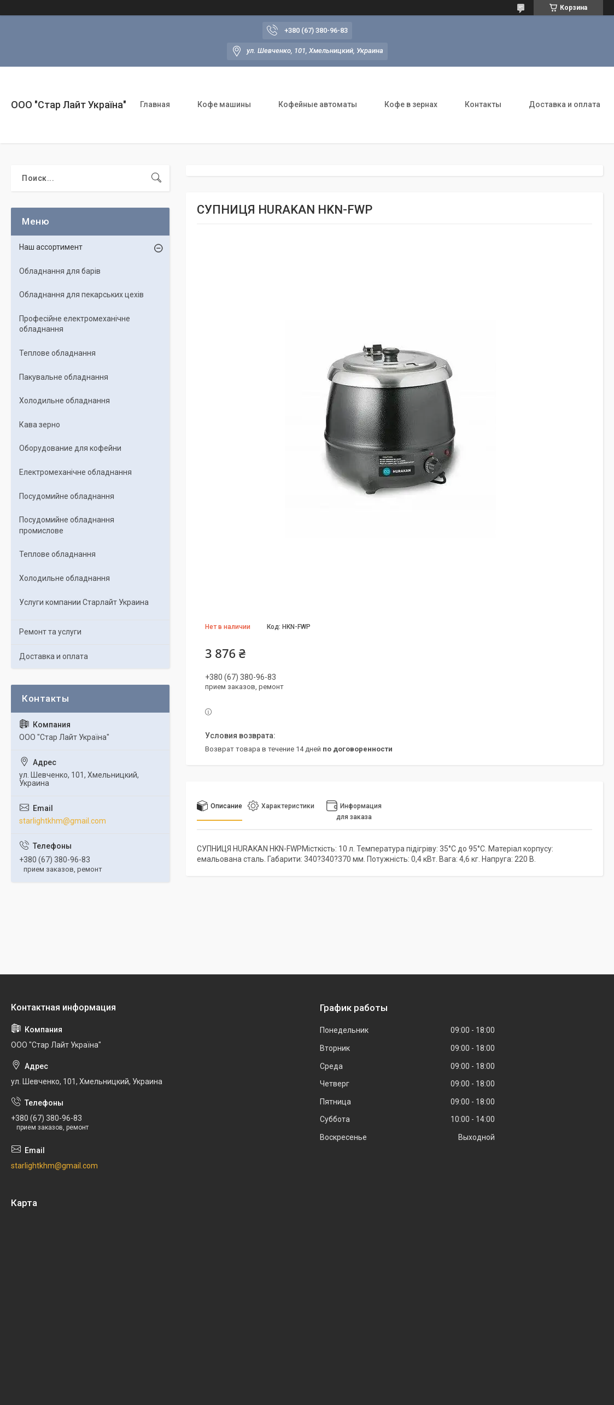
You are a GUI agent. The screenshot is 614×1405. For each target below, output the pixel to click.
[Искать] (156, 178)
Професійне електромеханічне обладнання (74, 324)
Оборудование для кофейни (70, 448)
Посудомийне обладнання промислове (66, 525)
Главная (155, 104)
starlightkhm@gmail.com (62, 820)
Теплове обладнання (57, 353)
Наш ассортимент (51, 247)
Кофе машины (224, 104)
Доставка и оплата (564, 104)
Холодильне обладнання (64, 400)
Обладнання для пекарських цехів (81, 294)
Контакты (483, 104)
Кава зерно (39, 424)
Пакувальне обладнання (63, 377)
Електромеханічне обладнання (75, 472)
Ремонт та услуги (50, 631)
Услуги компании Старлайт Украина (84, 602)
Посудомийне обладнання (66, 496)
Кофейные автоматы (317, 104)
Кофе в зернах (410, 104)
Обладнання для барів (60, 271)
